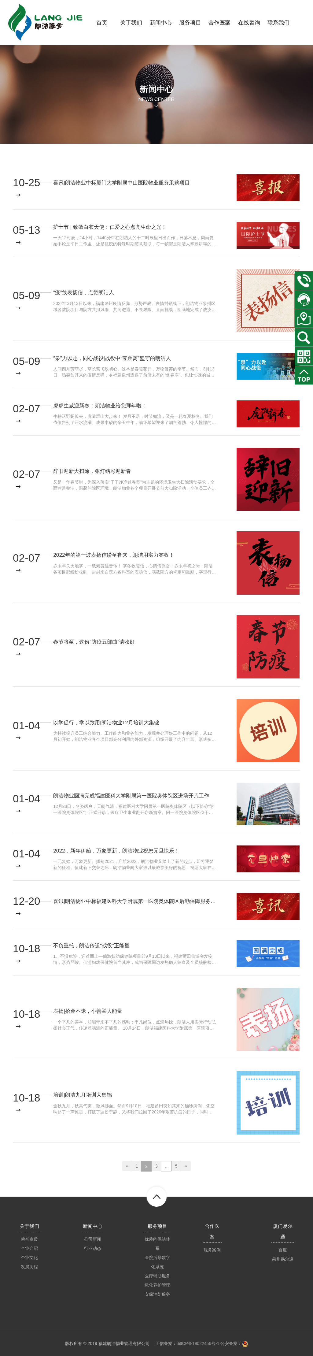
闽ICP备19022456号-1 (198, 1343)
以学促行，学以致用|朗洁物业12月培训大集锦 (109, 722)
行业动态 (92, 1248)
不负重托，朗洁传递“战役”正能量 (93, 945)
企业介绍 (29, 1248)
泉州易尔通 (282, 1259)
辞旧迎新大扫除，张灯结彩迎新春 (94, 471)
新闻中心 (92, 1226)
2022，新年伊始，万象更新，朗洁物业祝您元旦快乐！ (119, 850)
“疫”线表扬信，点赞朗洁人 (85, 292)
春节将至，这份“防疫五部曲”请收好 (96, 641)
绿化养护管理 (157, 1285)
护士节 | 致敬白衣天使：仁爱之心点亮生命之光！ (113, 227)
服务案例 (212, 1249)
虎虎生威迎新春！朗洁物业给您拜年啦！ (102, 405)
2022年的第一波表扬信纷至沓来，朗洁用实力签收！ (117, 555)
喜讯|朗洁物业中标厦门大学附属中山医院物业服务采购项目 (125, 182)
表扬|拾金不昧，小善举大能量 (89, 1011)
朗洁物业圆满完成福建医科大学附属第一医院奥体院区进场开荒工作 (134, 795)
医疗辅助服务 (157, 1275)
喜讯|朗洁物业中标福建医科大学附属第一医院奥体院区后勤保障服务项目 (134, 901)
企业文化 (29, 1257)
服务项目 (157, 1226)
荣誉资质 (29, 1239)
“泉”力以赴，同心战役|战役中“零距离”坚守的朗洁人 (115, 358)
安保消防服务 (157, 1294)
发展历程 (29, 1266)
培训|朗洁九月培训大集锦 (84, 1094)
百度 (282, 1249)
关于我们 (29, 1226)
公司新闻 (92, 1239)
